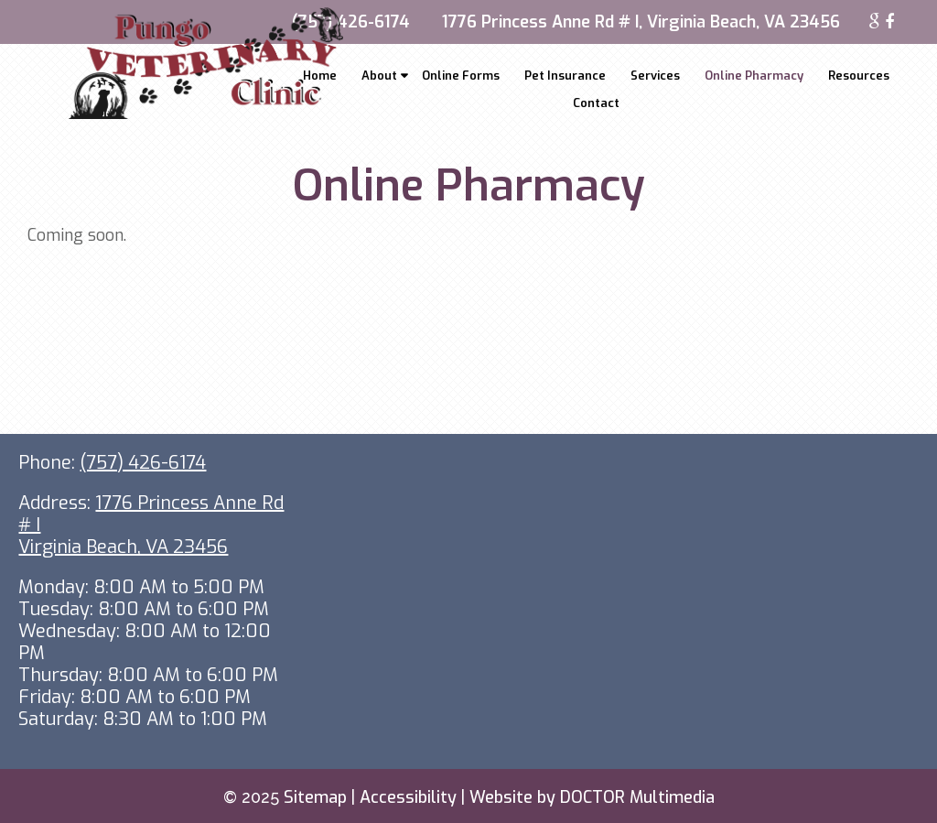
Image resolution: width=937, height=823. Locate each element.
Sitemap (315, 797)
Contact (596, 103)
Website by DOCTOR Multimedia (592, 797)
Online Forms (461, 75)
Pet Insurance (565, 75)
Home (320, 75)
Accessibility (408, 797)
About (379, 75)
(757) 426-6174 (351, 22)
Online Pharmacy (754, 75)
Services (655, 75)
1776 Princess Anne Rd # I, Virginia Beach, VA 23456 (641, 22)
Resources (858, 75)
